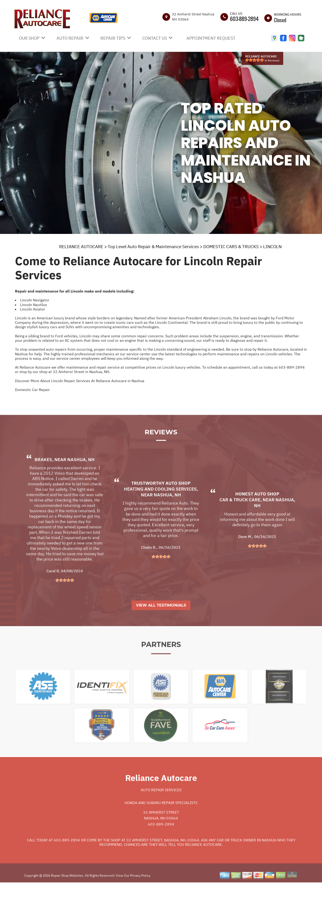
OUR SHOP (29, 38)
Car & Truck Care (239, 514)
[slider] (254, 60)
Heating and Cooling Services (160, 503)
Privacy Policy (140, 890)
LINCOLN (272, 246)
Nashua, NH (81, 474)
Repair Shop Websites (66, 890)
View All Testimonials (161, 619)
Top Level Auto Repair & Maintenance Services (153, 246)
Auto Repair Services (161, 804)
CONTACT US (154, 38)
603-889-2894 (244, 18)
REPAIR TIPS (112, 38)
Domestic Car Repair (32, 389)
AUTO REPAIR (70, 38)
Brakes (43, 474)
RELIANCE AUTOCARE (81, 246)
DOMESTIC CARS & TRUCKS (231, 246)
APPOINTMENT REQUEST (210, 38)
